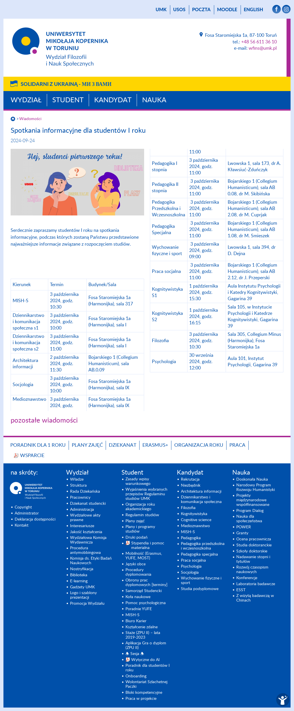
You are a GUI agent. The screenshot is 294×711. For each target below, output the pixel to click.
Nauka (154, 100)
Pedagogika (191, 538)
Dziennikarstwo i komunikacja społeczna (201, 499)
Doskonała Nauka (252, 479)
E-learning (79, 581)
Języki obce (135, 564)
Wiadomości (30, 119)
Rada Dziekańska (85, 492)
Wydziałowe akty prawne (85, 517)
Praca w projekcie (140, 699)
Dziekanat (122, 445)
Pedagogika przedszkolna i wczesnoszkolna (203, 546)
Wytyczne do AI (145, 660)
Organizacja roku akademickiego (140, 506)
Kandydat (112, 100)
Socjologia (190, 573)
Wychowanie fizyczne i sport (201, 580)
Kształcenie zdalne (141, 627)
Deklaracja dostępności (35, 519)
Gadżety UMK (82, 587)
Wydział (26, 100)
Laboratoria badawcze (255, 584)
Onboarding (135, 676)
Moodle (227, 9)
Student (68, 100)
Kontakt (21, 525)
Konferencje (246, 578)
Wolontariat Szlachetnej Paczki (146, 684)
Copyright (23, 507)
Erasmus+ (155, 445)
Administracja (82, 510)
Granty (242, 533)
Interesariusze (82, 526)
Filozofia (188, 508)
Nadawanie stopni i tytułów (253, 559)
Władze (77, 479)
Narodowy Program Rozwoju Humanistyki (255, 487)
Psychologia (191, 566)
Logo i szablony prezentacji (83, 595)
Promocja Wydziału (87, 604)
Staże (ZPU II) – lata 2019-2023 (142, 635)
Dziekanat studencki (88, 504)
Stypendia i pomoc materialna (147, 545)
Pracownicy (80, 498)
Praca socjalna (193, 560)
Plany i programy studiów (140, 529)
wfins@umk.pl (263, 48)
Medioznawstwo (195, 526)
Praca (237, 445)
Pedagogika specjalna (199, 554)
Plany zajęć (87, 445)
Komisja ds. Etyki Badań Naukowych (91, 560)
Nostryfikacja (81, 569)
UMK (161, 9)
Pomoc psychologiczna (145, 603)
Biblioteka (78, 575)
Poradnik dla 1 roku (38, 445)
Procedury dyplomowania (138, 572)
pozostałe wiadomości (44, 420)
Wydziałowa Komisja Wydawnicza (88, 540)
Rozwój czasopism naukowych (252, 569)
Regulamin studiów (142, 515)
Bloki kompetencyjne (143, 693)
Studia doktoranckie (254, 545)
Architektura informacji (201, 492)
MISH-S (132, 615)
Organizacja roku (198, 445)
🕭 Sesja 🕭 (134, 654)
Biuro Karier (135, 621)
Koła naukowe (137, 597)
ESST (240, 590)
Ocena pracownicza (253, 539)
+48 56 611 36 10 (259, 42)
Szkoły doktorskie (251, 551)
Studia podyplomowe (199, 589)
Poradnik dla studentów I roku (147, 668)
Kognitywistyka (194, 514)
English (253, 9)
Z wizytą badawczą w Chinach (255, 598)
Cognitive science (196, 520)
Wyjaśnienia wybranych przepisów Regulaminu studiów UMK (146, 494)
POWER (243, 527)
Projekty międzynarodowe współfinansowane (252, 500)
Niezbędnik (190, 485)
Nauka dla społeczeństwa (249, 519)
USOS (179, 9)
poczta (201, 9)
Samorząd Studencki (143, 591)
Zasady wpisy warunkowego (137, 481)
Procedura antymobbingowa (85, 550)
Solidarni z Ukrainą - (66, 84)
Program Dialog (250, 511)
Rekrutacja (190, 479)
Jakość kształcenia (86, 532)
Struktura (78, 485)
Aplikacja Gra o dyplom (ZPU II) (145, 645)
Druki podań (136, 537)
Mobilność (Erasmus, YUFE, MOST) (143, 556)
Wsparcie (32, 455)
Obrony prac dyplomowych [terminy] (146, 582)
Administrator (27, 513)
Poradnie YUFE (138, 609)
